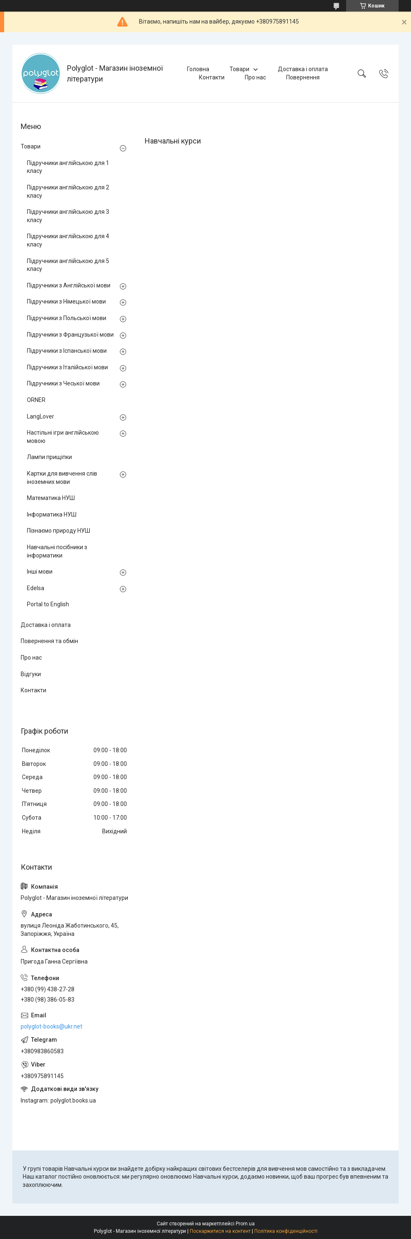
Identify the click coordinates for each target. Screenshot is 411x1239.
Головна (198, 69)
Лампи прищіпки (49, 457)
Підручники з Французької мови (70, 334)
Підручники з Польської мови (66, 318)
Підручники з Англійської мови (68, 285)
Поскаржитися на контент (220, 1231)
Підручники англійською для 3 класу (68, 215)
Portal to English (48, 604)
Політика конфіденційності (286, 1231)
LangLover (40, 416)
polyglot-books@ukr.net (51, 1026)
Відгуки (31, 674)
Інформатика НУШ (51, 514)
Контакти (212, 77)
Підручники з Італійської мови (67, 367)
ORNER (36, 400)
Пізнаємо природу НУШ (58, 530)
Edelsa (35, 588)
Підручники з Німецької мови (66, 301)
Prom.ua (245, 1224)
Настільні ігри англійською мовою (63, 436)
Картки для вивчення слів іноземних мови (62, 477)
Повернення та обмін (49, 641)
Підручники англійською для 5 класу (68, 265)
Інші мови (40, 571)
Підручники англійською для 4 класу (68, 240)
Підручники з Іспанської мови (67, 350)
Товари (239, 69)
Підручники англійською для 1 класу (68, 167)
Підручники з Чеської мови (63, 383)
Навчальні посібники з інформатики (57, 551)
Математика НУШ (51, 498)
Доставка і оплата (303, 69)
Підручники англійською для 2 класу (68, 191)
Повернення (303, 77)
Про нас (255, 77)
